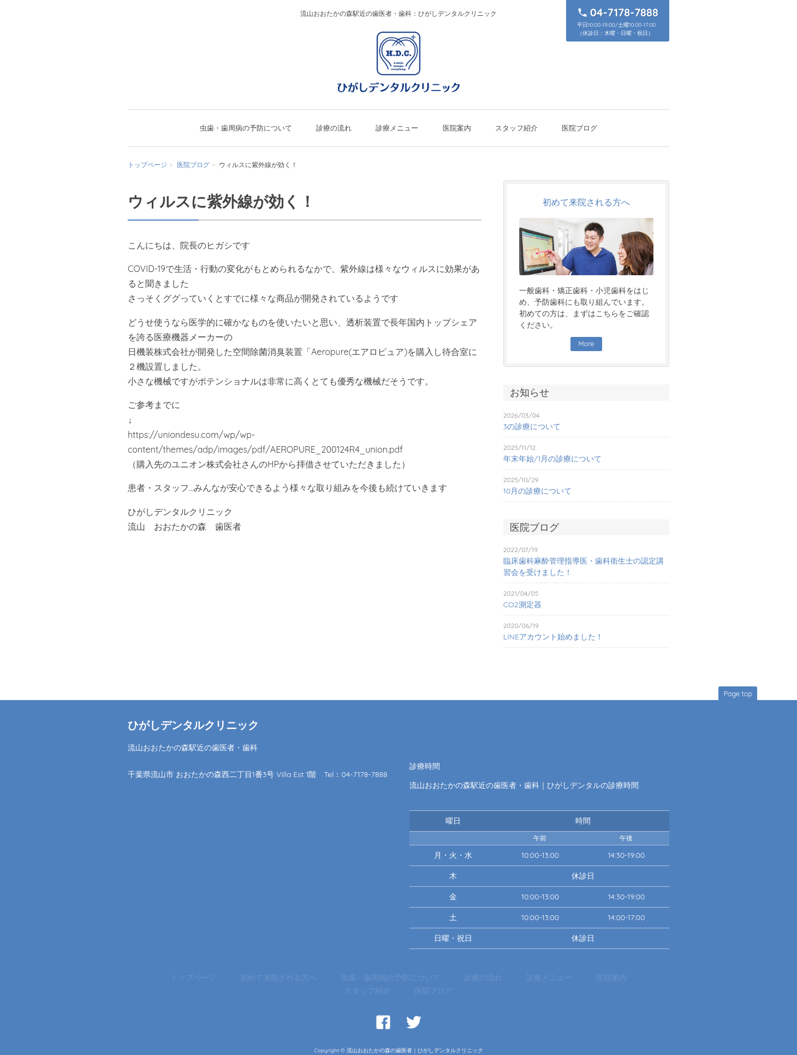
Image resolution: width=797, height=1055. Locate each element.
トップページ (147, 165)
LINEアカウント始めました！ (553, 637)
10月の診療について (537, 491)
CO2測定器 (522, 605)
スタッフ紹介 (516, 127)
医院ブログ (579, 127)
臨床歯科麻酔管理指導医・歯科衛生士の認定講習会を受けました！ (583, 567)
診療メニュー (397, 127)
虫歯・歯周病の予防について (246, 127)
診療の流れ (334, 127)
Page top (735, 693)
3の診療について (532, 427)
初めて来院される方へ (262, 979)
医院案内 (457, 127)
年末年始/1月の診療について (552, 459)
